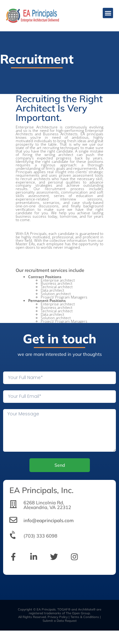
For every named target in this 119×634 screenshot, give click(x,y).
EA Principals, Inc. (41, 490)
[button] (108, 13)
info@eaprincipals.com (48, 520)
